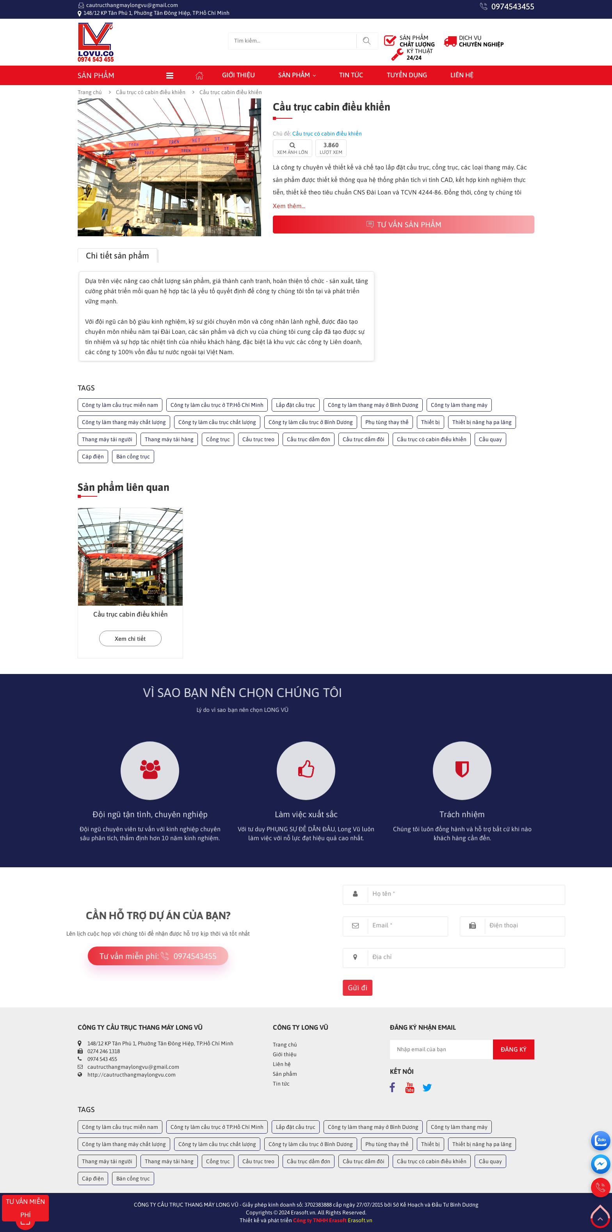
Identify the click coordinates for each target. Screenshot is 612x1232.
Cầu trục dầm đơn (308, 439)
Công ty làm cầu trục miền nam (120, 405)
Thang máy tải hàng (169, 439)
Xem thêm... (289, 205)
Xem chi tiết (130, 638)
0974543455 (512, 6)
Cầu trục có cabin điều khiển (150, 92)
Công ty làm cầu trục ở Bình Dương (311, 422)
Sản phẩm (294, 75)
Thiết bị (430, 422)
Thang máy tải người (107, 439)
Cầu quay (490, 439)
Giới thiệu (238, 75)
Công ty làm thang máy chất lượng (124, 422)
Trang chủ (90, 92)
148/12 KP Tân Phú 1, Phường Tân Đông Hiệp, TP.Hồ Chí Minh (157, 13)
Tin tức (351, 75)
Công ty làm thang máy (459, 405)
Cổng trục (218, 439)
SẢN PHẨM (417, 41)
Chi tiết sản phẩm (117, 255)
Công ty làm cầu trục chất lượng (217, 422)
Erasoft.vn (360, 1220)
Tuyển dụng (407, 75)
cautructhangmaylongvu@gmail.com (132, 5)
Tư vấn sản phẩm (403, 224)
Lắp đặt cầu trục (295, 405)
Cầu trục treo (258, 439)
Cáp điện (93, 456)
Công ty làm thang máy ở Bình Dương (373, 405)
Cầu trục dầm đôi (363, 439)
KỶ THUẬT (420, 54)
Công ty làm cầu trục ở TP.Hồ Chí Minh (217, 405)
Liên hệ (461, 75)
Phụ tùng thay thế (387, 422)
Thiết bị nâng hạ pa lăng (482, 422)
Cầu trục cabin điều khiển (130, 614)
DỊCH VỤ (481, 41)
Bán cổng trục (133, 456)
